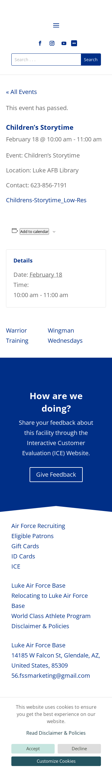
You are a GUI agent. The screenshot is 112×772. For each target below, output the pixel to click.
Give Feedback (56, 474)
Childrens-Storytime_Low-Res (46, 200)
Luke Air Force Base (38, 585)
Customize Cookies (56, 761)
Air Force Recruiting (38, 526)
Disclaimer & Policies (40, 626)
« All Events (21, 92)
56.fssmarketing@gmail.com (50, 675)
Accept (33, 748)
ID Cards (23, 556)
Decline (79, 748)
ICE (15, 566)
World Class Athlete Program (51, 616)
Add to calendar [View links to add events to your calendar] (34, 231)
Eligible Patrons (32, 536)
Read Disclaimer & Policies (56, 733)
